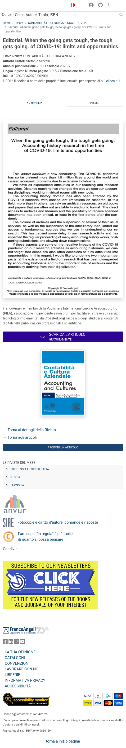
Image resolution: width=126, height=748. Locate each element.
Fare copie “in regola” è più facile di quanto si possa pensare (45, 536)
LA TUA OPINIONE (20, 652)
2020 (84, 23)
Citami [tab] (94, 103)
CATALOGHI (15, 657)
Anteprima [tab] (35, 103)
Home (6, 23)
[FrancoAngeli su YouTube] (22, 642)
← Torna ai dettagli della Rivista (29, 430)
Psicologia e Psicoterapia (29, 469)
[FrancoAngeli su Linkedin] (11, 642)
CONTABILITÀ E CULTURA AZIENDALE (52, 23)
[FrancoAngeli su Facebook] (5, 642)
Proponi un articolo (63, 447)
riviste (19, 23)
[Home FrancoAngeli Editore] (19, 5)
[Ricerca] (121, 14)
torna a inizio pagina (63, 741)
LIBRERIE (12, 675)
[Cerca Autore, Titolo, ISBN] (65, 14)
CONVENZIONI (17, 663)
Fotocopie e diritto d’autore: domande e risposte (58, 522)
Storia (15, 477)
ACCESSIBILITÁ (18, 686)
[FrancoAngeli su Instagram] (16, 642)
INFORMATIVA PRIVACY (25, 680)
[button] (71, 5)
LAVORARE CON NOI (22, 669)
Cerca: (7, 14)
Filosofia (17, 485)
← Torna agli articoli (20, 437)
